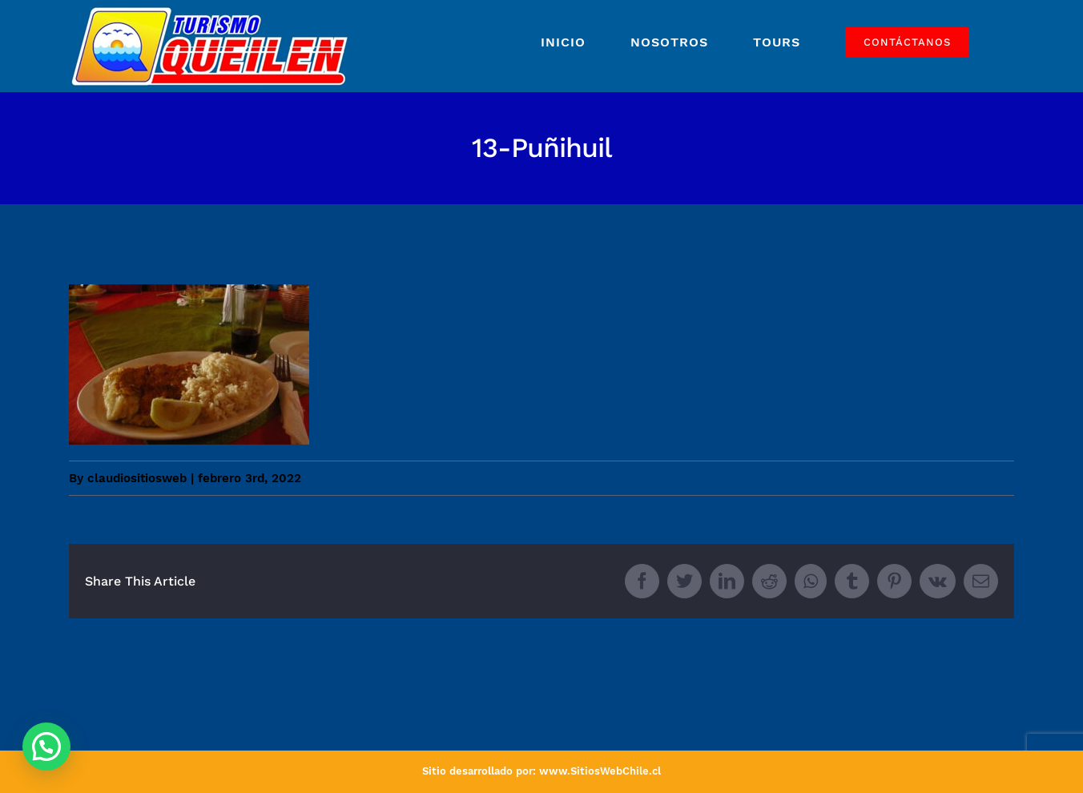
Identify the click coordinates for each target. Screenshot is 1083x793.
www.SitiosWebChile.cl (600, 771)
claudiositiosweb (137, 478)
